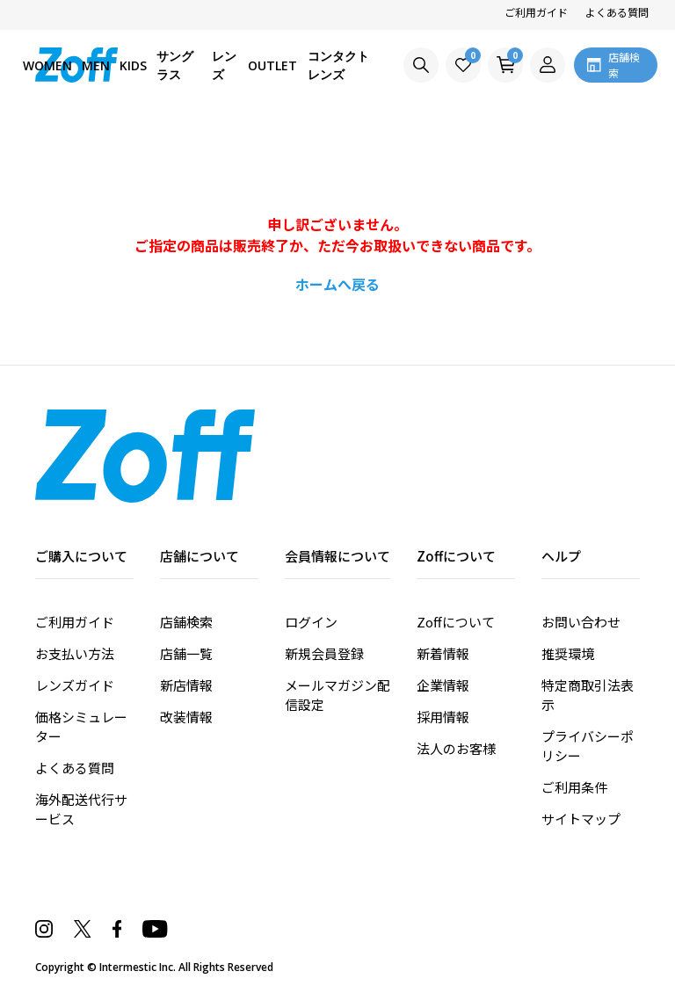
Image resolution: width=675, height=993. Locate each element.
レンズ (224, 65)
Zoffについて (456, 621)
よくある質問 (617, 11)
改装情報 (186, 716)
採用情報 (443, 716)
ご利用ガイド (536, 11)
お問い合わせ (581, 621)
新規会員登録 (324, 653)
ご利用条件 (574, 787)
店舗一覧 (186, 653)
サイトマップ (581, 818)
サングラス (174, 65)
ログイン (311, 621)
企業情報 (443, 685)
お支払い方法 (74, 653)
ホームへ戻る (337, 283)
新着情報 (443, 653)
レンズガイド (74, 685)
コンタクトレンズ (338, 65)
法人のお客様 (456, 748)
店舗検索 (186, 621)
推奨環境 (567, 653)
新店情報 (186, 685)
